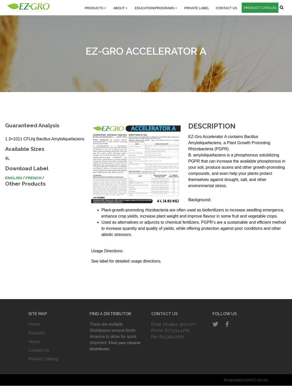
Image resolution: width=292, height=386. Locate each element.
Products (96, 8)
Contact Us (226, 8)
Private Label (196, 8)
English (13, 178)
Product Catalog (260, 8)
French (34, 178)
